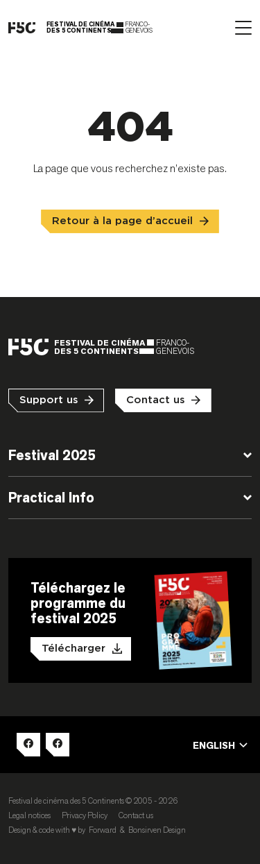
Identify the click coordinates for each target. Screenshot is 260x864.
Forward (102, 829)
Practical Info (51, 498)
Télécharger (73, 648)
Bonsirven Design (157, 829)
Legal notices (29, 815)
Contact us (155, 400)
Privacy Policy (84, 815)
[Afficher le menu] (243, 28)
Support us (48, 400)
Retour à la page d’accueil (122, 221)
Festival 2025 (52, 455)
